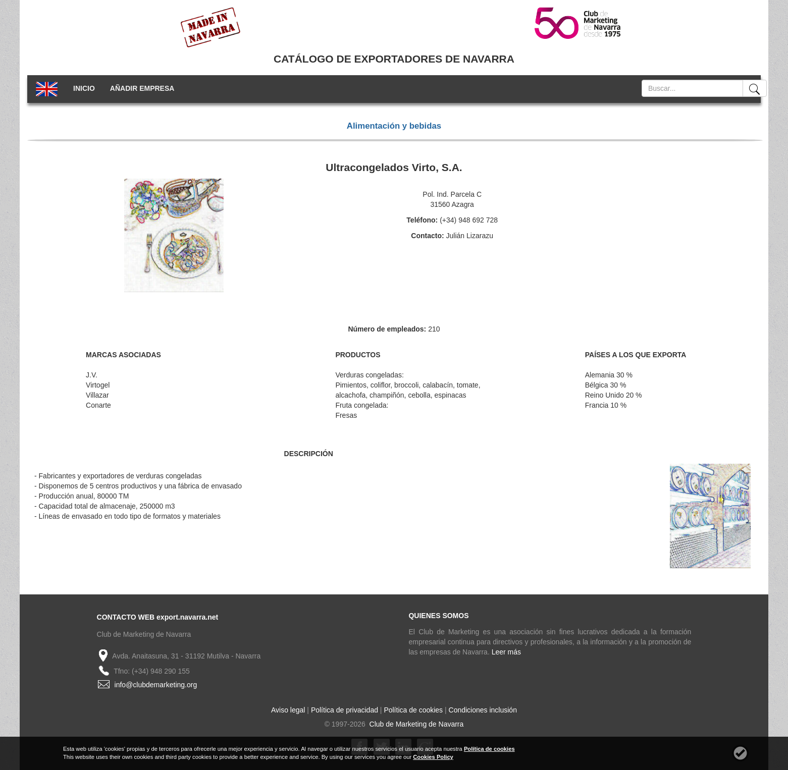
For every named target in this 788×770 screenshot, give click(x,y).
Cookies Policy (433, 757)
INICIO (84, 88)
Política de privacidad (344, 710)
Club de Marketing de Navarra (415, 724)
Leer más (506, 652)
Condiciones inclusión (483, 710)
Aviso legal (288, 710)
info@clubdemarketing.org (156, 685)
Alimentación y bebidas (394, 126)
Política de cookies (413, 710)
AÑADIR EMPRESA (142, 88)
